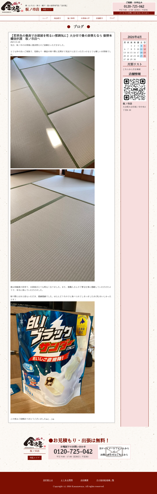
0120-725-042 (134, 6)
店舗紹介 (99, 19)
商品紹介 (57, 19)
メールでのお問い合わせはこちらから (134, 14)
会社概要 (84, 480)
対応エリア (35, 458)
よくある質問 (67, 480)
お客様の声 (85, 19)
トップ (45, 19)
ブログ (112, 19)
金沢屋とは (48, 480)
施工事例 (70, 19)
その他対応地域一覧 (105, 480)
